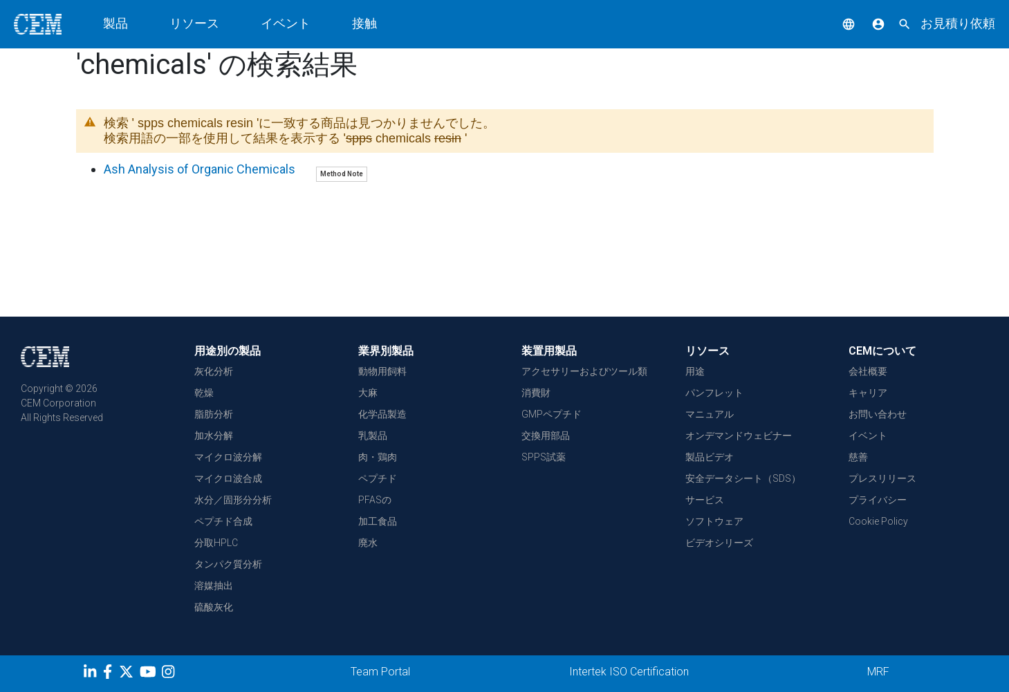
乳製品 (372, 435)
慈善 (858, 456)
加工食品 (377, 521)
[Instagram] (170, 674)
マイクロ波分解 (228, 456)
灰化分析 (213, 371)
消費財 (535, 392)
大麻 (368, 392)
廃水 (368, 542)
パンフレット (714, 392)
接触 (364, 23)
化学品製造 (382, 414)
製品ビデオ (709, 456)
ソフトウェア (714, 521)
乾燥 (204, 392)
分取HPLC (216, 542)
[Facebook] (111, 674)
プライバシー (878, 499)
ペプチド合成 (223, 521)
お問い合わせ (878, 414)
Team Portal (380, 671)
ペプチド (377, 478)
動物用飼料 (382, 371)
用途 (695, 371)
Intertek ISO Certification (629, 671)
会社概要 (868, 371)
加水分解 (213, 435)
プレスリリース (882, 478)
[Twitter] (128, 674)
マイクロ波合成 (228, 478)
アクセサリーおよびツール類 (584, 371)
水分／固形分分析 (233, 499)
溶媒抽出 (213, 585)
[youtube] (150, 674)
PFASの (374, 499)
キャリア (868, 392)
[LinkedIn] (92, 674)
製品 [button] (115, 23)
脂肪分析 (213, 414)
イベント (286, 23)
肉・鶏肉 (377, 456)
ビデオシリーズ (719, 542)
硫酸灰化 (213, 606)
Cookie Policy (878, 521)
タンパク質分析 (228, 564)
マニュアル (709, 414)
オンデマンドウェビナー (738, 435)
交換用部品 (545, 435)
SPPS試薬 (543, 456)
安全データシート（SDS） (743, 478)
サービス (704, 499)
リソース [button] (194, 23)
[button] (838, 23)
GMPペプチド (551, 414)
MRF (878, 671)
